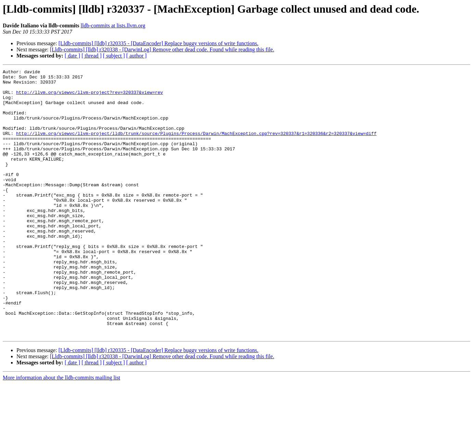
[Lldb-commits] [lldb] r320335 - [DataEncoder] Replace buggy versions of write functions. (158, 43)
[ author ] (136, 56)
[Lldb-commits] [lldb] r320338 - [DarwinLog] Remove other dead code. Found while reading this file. (162, 49)
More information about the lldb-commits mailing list (61, 431)
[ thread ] (91, 56)
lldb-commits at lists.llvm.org (113, 25)
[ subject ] (114, 56)
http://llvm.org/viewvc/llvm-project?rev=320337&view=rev (89, 97)
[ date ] (72, 56)
